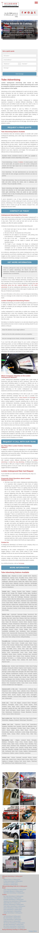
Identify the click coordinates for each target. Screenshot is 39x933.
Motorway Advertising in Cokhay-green (14, 904)
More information (19, 568)
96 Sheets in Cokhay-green (11, 884)
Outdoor (4, 894)
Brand (3, 888)
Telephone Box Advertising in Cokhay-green (15, 901)
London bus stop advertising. (17, 462)
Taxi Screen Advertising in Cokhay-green (14, 923)
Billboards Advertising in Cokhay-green (12, 876)
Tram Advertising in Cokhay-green (12, 911)
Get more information (19, 262)
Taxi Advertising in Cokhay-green (12, 916)
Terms (35, 931)
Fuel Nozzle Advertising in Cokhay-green (14, 928)
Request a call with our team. (19, 442)
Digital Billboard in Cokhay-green (12, 903)
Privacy (31, 931)
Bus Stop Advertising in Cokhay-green (13, 896)
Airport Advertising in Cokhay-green (13, 908)
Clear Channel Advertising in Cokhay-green (15, 889)
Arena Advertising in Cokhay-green (13, 909)
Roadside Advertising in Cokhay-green (14, 899)
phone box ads (12, 285)
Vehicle (4, 914)
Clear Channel (23, 397)
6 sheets (20, 162)
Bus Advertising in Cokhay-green (12, 918)
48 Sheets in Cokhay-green (11, 883)
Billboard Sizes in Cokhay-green (12, 879)
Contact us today (19, 211)
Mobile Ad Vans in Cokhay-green (12, 921)
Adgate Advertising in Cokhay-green (13, 913)
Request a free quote (19, 127)
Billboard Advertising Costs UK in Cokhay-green (14, 886)
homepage (21, 563)
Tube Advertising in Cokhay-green (12, 898)
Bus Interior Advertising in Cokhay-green (14, 926)
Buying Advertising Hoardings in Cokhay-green (14, 929)
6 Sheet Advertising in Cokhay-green (13, 881)
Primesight (32, 397)
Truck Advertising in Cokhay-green (12, 919)
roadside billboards (23, 285)
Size (3, 878)
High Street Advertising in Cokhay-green (14, 893)
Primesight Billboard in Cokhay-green (13, 891)
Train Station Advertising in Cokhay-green (14, 906)
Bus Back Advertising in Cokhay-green (14, 924)
